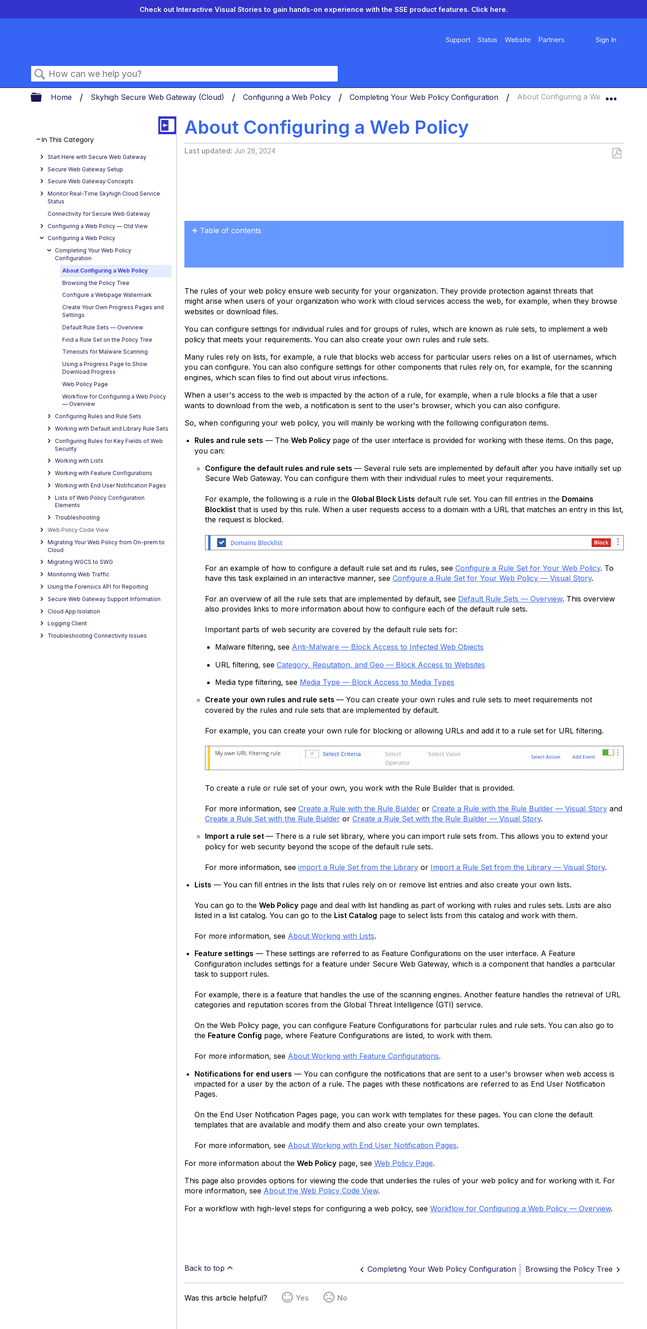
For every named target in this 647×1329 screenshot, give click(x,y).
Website (518, 39)
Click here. (489, 9)
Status (487, 39)
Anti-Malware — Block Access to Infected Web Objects (388, 646)
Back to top (204, 1268)
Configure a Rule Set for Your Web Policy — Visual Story (492, 578)
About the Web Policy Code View (321, 1190)
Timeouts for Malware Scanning (105, 351)
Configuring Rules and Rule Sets (98, 416)
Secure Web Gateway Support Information (104, 599)
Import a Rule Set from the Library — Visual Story (518, 867)
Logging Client (67, 623)
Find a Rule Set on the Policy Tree (107, 339)
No (342, 1297)
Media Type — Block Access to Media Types (377, 682)
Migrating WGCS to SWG (80, 561)
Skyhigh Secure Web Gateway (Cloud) (158, 97)
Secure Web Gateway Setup (85, 169)
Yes (302, 1297)
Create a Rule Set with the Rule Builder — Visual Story (446, 818)
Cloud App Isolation (74, 611)
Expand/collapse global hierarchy (42, 97)
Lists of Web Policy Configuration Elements (100, 501)
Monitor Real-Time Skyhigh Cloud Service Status (104, 197)
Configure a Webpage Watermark (107, 294)
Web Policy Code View (78, 529)
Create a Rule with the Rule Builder (359, 808)
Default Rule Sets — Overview (102, 327)
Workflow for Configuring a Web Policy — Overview (114, 400)
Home (62, 97)
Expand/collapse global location (610, 95)
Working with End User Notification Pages (110, 485)
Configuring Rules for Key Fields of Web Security (109, 445)
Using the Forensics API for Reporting (98, 586)
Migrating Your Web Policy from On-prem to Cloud (106, 546)
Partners (551, 39)
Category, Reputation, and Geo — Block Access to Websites (381, 664)
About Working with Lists (331, 936)
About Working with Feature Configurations (363, 1056)
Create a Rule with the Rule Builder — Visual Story (519, 808)
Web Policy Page (85, 384)
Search (40, 74)
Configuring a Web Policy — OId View (98, 226)
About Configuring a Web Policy (105, 270)
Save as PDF (616, 153)
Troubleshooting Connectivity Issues (97, 635)
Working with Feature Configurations (103, 473)
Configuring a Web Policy (288, 97)
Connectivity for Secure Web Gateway (99, 213)
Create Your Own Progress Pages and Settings (113, 311)
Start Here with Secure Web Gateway (97, 156)
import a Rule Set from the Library (358, 867)
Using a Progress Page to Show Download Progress (104, 368)
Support (458, 39)
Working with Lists (79, 460)
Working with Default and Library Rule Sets (111, 428)
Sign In (606, 39)
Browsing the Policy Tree (95, 282)
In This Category (68, 140)
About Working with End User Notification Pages (372, 1145)
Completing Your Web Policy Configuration (425, 97)
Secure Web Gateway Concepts (91, 181)
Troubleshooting (77, 517)
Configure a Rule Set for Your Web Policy (527, 568)
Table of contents (230, 230)
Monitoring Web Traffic (78, 574)
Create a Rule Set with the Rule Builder (272, 818)
